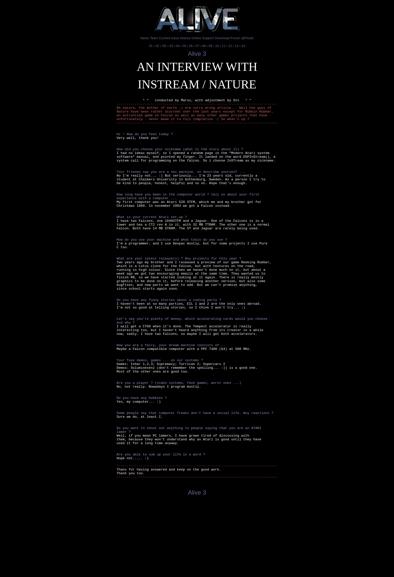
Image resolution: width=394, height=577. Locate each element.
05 (184, 46)
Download (222, 38)
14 (243, 46)
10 (217, 46)
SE (164, 46)
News (144, 38)
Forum (235, 38)
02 (157, 46)
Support (208, 38)
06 (190, 46)
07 (197, 46)
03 (171, 46)
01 (151, 46)
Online (196, 38)
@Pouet (247, 38)
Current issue (169, 38)
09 (210, 46)
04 (177, 46)
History (185, 38)
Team (154, 38)
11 (223, 46)
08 (204, 46)
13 (236, 46)
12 (230, 46)
